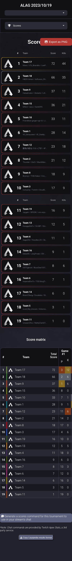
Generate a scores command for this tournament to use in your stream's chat (34, 518)
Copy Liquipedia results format (36, 537)
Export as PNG (56, 41)
